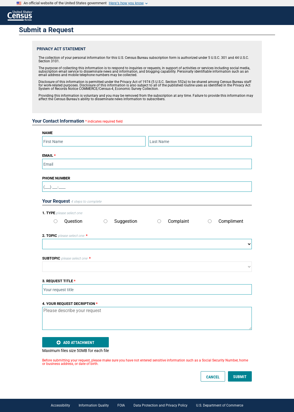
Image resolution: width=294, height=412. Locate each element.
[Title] (147, 289)
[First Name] (94, 141)
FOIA (121, 405)
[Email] (147, 164)
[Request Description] (147, 318)
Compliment (225, 221)
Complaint (173, 221)
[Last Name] (200, 141)
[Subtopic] (147, 267)
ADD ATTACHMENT (75, 342)
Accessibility (60, 405)
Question (68, 221)
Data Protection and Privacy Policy (160, 405)
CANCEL (213, 377)
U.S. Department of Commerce (219, 405)
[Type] (55, 221)
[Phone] (147, 186)
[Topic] (147, 244)
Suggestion (120, 221)
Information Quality (94, 405)
